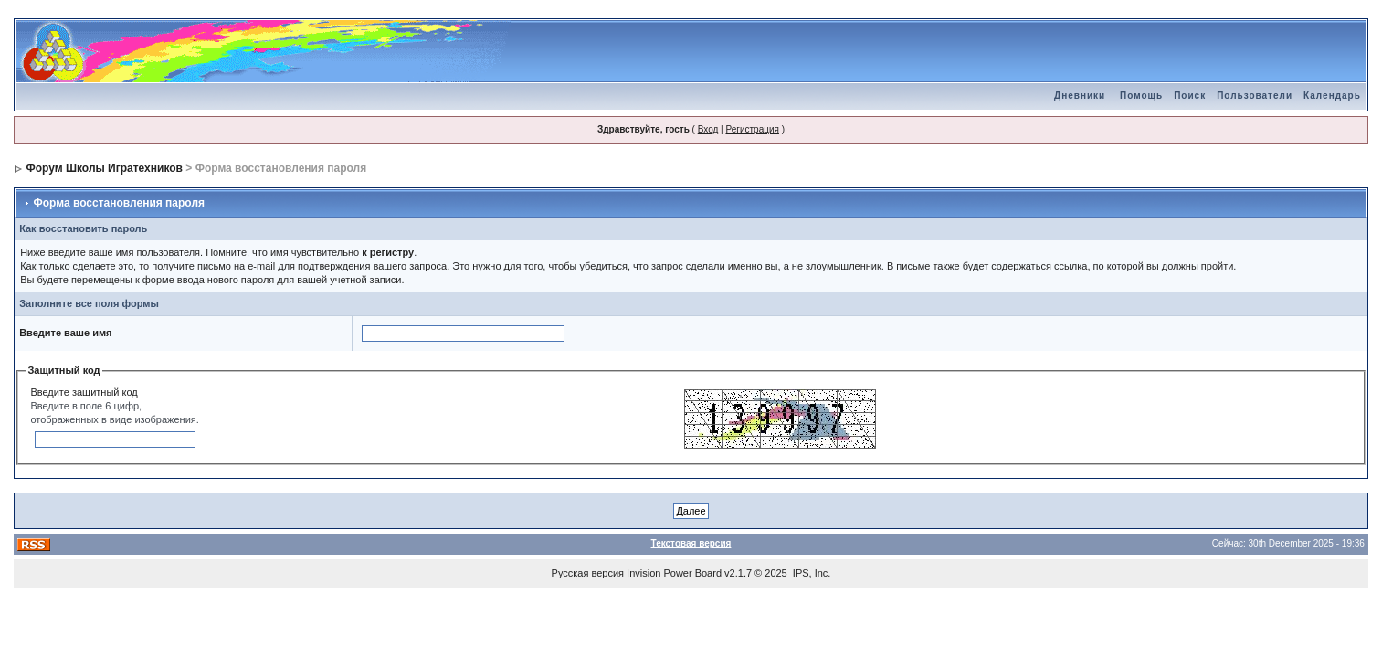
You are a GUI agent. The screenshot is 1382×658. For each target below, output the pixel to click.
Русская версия (588, 573)
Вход (708, 129)
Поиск (1190, 95)
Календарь (1332, 95)
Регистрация (751, 129)
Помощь (1141, 95)
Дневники (1079, 95)
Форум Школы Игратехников (104, 168)
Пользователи (1254, 95)
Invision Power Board (674, 573)
